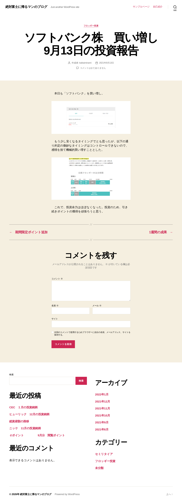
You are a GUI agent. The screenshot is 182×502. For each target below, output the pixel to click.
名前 (54, 305)
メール (96, 305)
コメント (57, 279)
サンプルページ (141, 6)
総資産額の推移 (19, 421)
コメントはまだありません (93, 68)
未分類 (99, 468)
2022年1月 (102, 394)
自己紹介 (158, 6)
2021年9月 (102, 422)
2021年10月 (102, 415)
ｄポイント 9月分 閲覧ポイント (37, 435)
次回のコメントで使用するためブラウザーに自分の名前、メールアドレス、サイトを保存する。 (92, 333)
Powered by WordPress (67, 494)
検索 (11, 374)
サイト (54, 319)
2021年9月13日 (106, 63)
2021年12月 (102, 401)
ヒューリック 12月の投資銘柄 (29, 414)
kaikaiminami (85, 63)
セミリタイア (104, 454)
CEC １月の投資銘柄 (23, 407)
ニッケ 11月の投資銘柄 (25, 428)
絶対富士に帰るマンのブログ (26, 6)
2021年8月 (102, 429)
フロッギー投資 (91, 25)
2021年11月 (102, 408)
